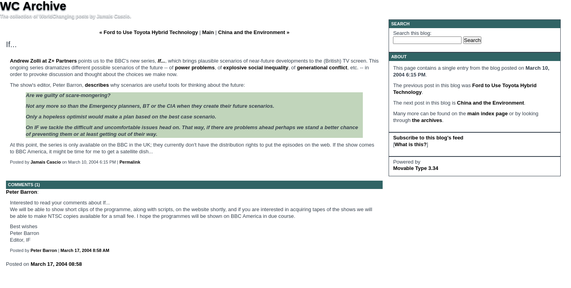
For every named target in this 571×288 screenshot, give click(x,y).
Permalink (129, 162)
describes (97, 85)
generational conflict (322, 68)
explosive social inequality (255, 68)
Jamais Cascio (46, 162)
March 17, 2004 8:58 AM (85, 250)
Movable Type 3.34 (415, 168)
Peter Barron (21, 192)
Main (208, 32)
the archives (427, 120)
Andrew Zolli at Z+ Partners (43, 61)
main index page (488, 113)
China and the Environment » (253, 32)
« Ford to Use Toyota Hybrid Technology (148, 32)
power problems (195, 68)
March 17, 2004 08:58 (56, 264)
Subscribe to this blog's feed (428, 138)
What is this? (411, 144)
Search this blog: (412, 33)
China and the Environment (490, 103)
